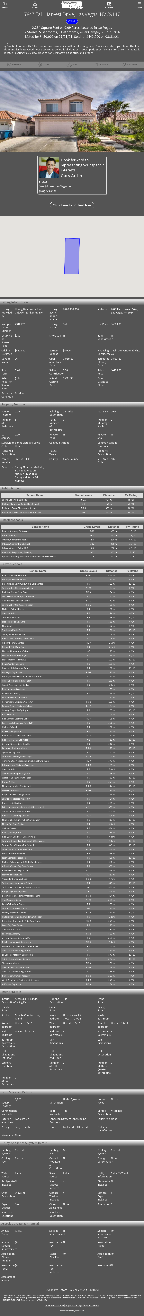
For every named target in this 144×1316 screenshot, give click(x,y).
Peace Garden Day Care (13, 663)
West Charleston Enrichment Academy (20, 980)
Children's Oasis (9, 828)
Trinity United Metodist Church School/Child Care (25, 760)
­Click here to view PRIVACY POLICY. (34, 1300)
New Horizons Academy (13, 689)
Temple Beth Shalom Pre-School (18, 845)
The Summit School (11, 929)
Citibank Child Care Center (14, 647)
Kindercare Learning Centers (16, 815)
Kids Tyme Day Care (11, 832)
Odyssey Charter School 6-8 (15, 548)
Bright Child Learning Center (16, 794)
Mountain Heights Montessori (16, 786)
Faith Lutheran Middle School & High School (23, 807)
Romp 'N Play (8, 781)
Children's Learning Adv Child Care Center (22, 862)
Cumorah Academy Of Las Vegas (17, 756)
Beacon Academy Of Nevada (15, 531)
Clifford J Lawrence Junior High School (20, 504)
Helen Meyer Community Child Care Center (22, 583)
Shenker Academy (10, 963)
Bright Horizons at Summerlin (16, 942)
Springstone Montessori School (17, 883)
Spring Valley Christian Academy (17, 588)
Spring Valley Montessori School (17, 604)
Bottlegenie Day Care (12, 803)
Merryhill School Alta (12, 874)
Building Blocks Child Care (14, 592)
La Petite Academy (11, 693)
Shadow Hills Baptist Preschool (17, 849)
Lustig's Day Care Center (13, 904)
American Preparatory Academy (17, 552)
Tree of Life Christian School (15, 967)
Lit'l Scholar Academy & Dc (14, 659)
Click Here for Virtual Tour (72, 205)
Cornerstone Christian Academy (17, 701)
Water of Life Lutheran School (16, 777)
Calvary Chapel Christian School (17, 706)
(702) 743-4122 (47, 191)
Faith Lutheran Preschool (14, 857)
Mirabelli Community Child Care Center (21, 819)
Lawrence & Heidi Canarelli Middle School (21, 512)
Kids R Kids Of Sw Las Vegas (15, 739)
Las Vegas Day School (12, 672)
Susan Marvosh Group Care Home (18, 596)
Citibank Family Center (13, 642)
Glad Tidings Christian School (16, 600)
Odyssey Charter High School (16, 543)
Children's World (10, 727)
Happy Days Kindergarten (14, 891)
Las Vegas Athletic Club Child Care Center (22, 676)
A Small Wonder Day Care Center (17, 866)
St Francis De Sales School (14, 908)
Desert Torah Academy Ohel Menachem (21, 895)
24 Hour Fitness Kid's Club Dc (16, 744)
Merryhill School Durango (14, 655)
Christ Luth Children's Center (16, 811)
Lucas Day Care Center (12, 925)
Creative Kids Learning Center (16, 668)
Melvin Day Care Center (13, 824)
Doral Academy (9, 535)
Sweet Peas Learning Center (15, 685)
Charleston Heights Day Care (16, 773)
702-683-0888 (71, 309)
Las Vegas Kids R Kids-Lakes (15, 579)
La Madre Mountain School (14, 697)
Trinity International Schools (16, 959)
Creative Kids (8, 613)
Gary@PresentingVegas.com (56, 186)
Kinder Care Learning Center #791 (18, 638)
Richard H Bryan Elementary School (19, 508)
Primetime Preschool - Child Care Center (21, 921)
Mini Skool (7, 625)
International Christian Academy (18, 765)
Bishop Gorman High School (15, 870)
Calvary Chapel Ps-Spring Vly (16, 710)
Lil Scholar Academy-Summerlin (17, 954)
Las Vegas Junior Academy (14, 748)
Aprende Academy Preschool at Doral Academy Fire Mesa (29, 556)
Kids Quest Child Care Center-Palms (19, 836)
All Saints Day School (12, 984)
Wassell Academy (10, 790)
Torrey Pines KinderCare (13, 634)
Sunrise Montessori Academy (16, 798)
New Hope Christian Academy (16, 975)
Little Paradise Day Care (13, 621)
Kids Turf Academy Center (14, 575)
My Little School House (13, 609)
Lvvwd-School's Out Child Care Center (20, 946)
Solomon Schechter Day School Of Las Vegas (23, 840)
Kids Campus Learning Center (16, 718)
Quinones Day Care (11, 752)
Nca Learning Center (12, 731)
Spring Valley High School (14, 499)
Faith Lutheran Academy (13, 853)
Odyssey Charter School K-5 (15, 539)
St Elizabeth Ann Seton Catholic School (21, 887)
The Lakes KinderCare (12, 630)
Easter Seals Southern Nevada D (17, 722)
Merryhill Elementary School (16, 651)
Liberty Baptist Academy (14, 912)
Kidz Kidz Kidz (9, 714)
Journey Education (11, 617)
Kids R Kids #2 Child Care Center (17, 735)
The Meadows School (12, 900)
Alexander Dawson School (14, 878)
